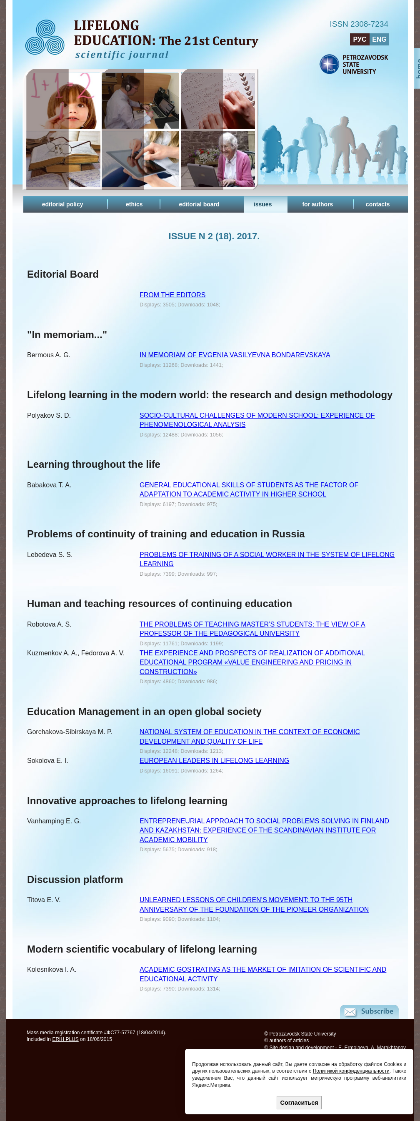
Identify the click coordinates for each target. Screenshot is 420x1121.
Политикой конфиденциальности (351, 1071)
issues (263, 204)
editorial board (199, 204)
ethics (134, 204)
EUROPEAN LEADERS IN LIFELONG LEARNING (214, 760)
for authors (317, 204)
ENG (379, 39)
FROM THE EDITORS (173, 294)
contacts (378, 204)
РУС (360, 39)
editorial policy (62, 204)
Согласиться (299, 1102)
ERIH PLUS (65, 1039)
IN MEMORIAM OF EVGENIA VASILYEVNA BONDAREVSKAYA (235, 355)
